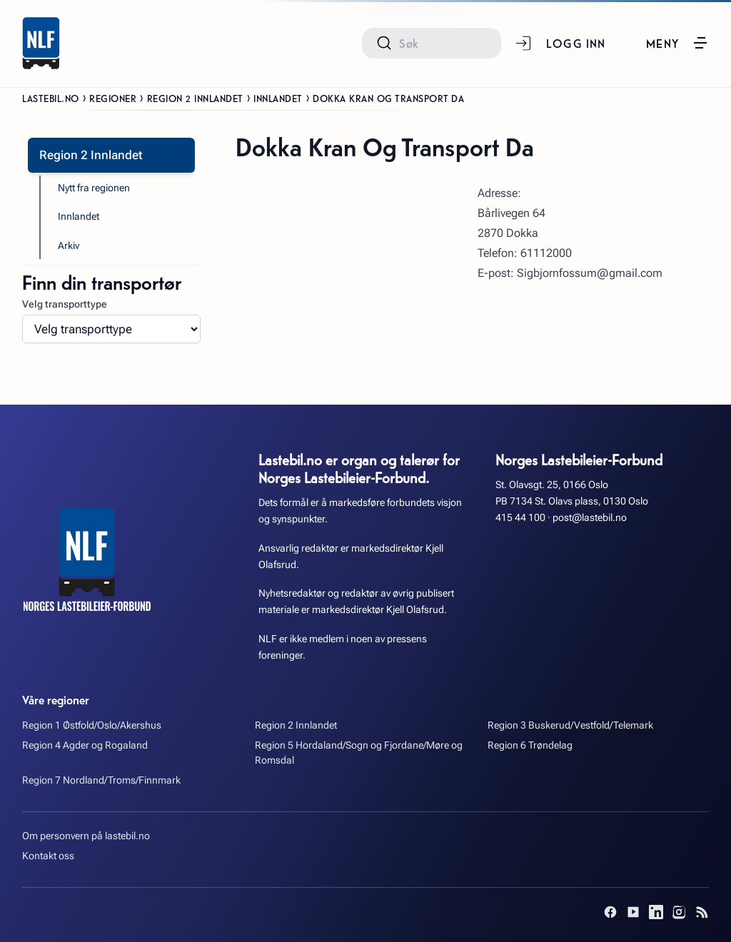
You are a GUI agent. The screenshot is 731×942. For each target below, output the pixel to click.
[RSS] (702, 912)
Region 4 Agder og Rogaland (85, 745)
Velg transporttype (64, 304)
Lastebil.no (50, 97)
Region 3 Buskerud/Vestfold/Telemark (570, 725)
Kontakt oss (48, 856)
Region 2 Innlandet (195, 97)
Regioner (112, 97)
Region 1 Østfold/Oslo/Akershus (91, 725)
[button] (677, 43)
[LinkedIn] (656, 912)
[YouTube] (633, 912)
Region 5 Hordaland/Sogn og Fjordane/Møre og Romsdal (359, 752)
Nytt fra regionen (94, 188)
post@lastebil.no (590, 518)
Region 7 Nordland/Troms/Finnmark (101, 780)
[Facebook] (610, 912)
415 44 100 (520, 518)
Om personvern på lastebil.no (86, 836)
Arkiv (68, 246)
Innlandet (278, 97)
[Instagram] (679, 912)
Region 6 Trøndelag (530, 745)
